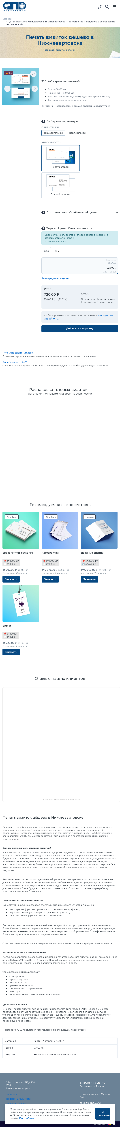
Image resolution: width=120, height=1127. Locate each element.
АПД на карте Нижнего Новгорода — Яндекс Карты (61, 799)
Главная (7, 18)
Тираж (45, 251)
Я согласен (104, 1113)
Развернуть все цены (55, 278)
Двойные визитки (92, 552)
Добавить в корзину (79, 328)
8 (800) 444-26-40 (92, 1082)
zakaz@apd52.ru (90, 1102)
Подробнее (26, 1118)
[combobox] (55, 251)
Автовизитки (50, 552)
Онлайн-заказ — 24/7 (14, 362)
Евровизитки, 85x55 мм (17, 552)
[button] (107, 7)
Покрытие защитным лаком (18, 352)
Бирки (6, 625)
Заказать (11, 579)
